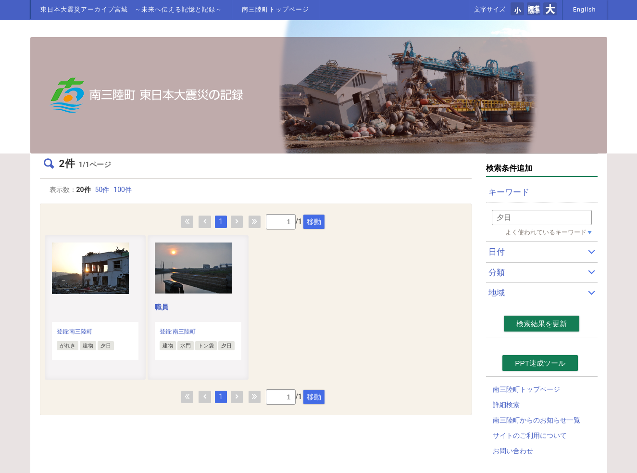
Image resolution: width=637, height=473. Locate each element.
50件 (102, 189)
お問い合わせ (513, 451)
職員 (161, 307)
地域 (496, 292)
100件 (122, 189)
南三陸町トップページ (275, 9)
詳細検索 (506, 405)
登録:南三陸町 (75, 331)
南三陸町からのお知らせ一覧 (536, 420)
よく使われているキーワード (546, 232)
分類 (496, 272)
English (584, 9)
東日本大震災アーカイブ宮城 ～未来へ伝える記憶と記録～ (131, 9)
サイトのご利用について (530, 435)
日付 (496, 251)
